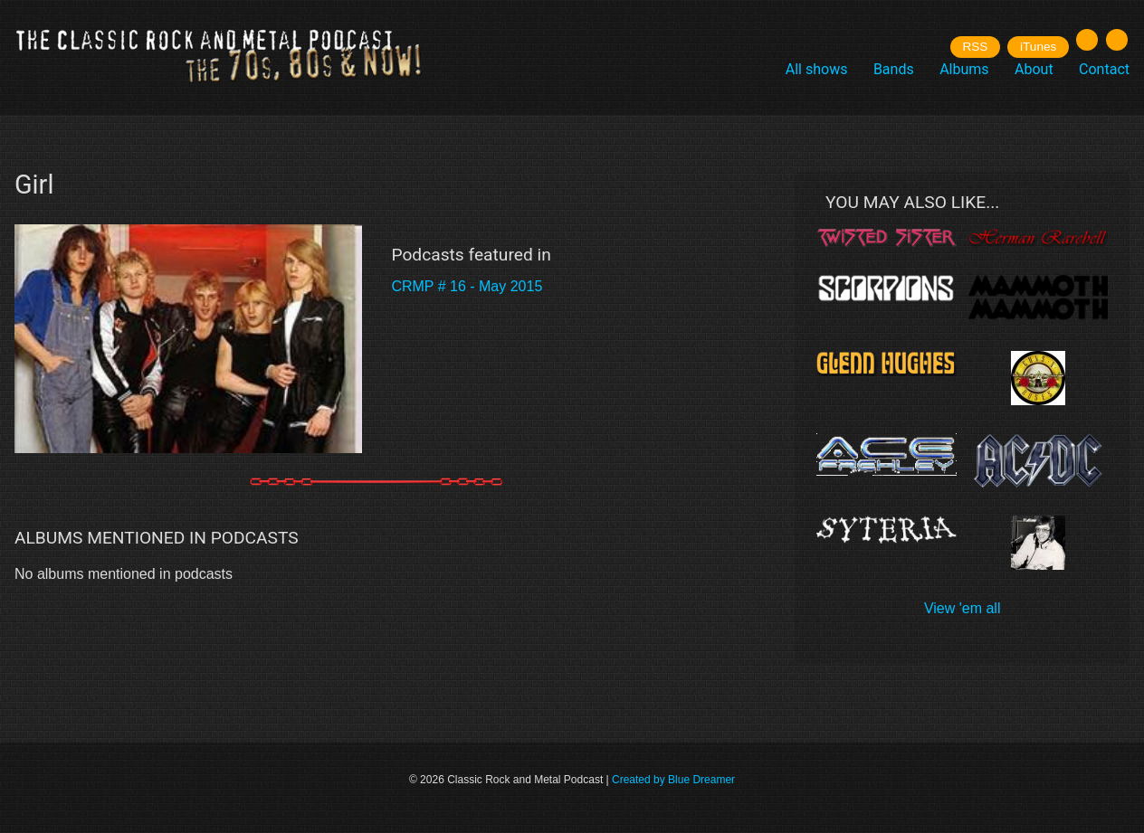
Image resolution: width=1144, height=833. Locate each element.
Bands (893, 69)
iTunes (1038, 46)
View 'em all (962, 608)
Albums (963, 69)
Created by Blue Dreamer (673, 779)
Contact (1104, 69)
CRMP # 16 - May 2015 (466, 286)
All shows (817, 69)
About (1034, 69)
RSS (974, 46)
